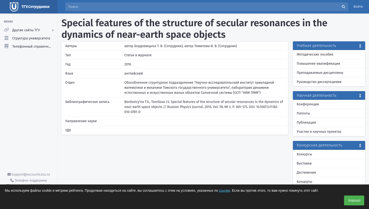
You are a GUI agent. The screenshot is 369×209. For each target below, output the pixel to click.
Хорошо (354, 200)
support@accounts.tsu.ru (28, 174)
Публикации (306, 122)
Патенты (303, 113)
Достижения (306, 173)
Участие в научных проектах (319, 132)
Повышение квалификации (318, 64)
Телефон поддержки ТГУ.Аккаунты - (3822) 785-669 (28, 183)
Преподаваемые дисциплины (320, 73)
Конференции (308, 104)
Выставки (304, 163)
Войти (358, 7)
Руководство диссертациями (319, 82)
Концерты (304, 182)
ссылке (224, 190)
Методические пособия (315, 54)
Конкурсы (304, 154)
